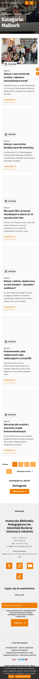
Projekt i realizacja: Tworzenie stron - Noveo (19, 665)
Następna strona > (25, 471)
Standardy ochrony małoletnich (17, 652)
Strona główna (7, 14)
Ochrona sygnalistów (25, 647)
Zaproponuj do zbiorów (28, 654)
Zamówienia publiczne (11, 654)
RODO (31, 652)
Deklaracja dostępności (19, 649)
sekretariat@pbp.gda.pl (22, 546)
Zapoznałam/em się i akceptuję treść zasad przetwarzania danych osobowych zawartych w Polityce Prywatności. (19, 613)
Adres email (19, 594)
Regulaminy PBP (11, 647)
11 (9, 471)
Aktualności (18, 14)
